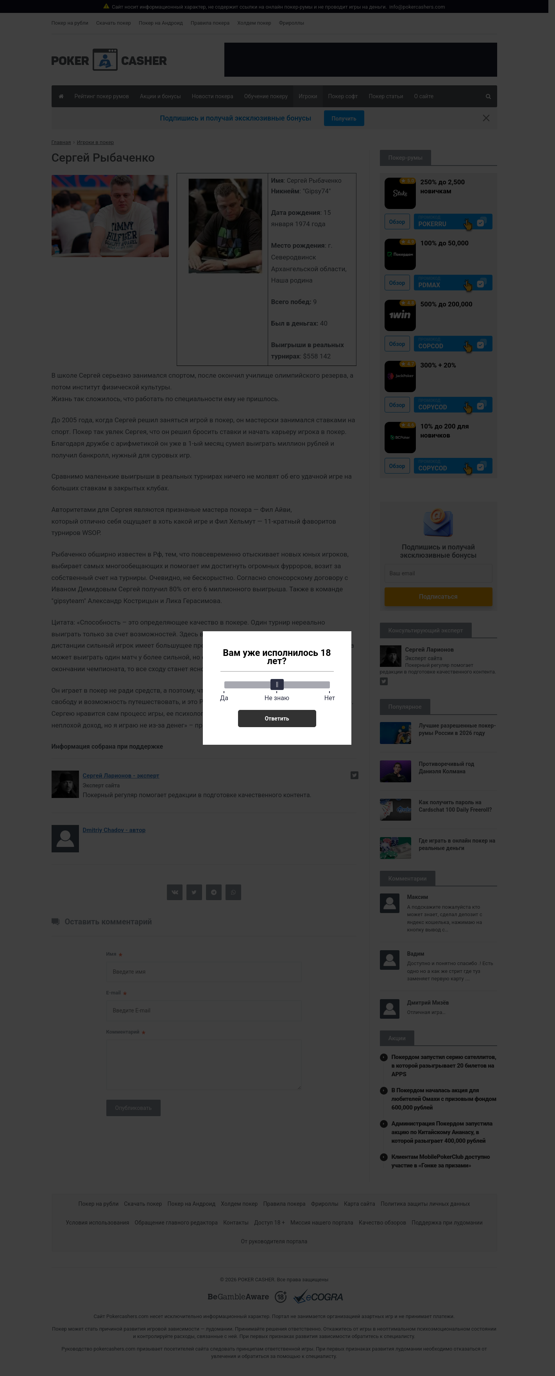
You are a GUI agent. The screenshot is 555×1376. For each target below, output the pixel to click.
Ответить (277, 718)
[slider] (277, 684)
